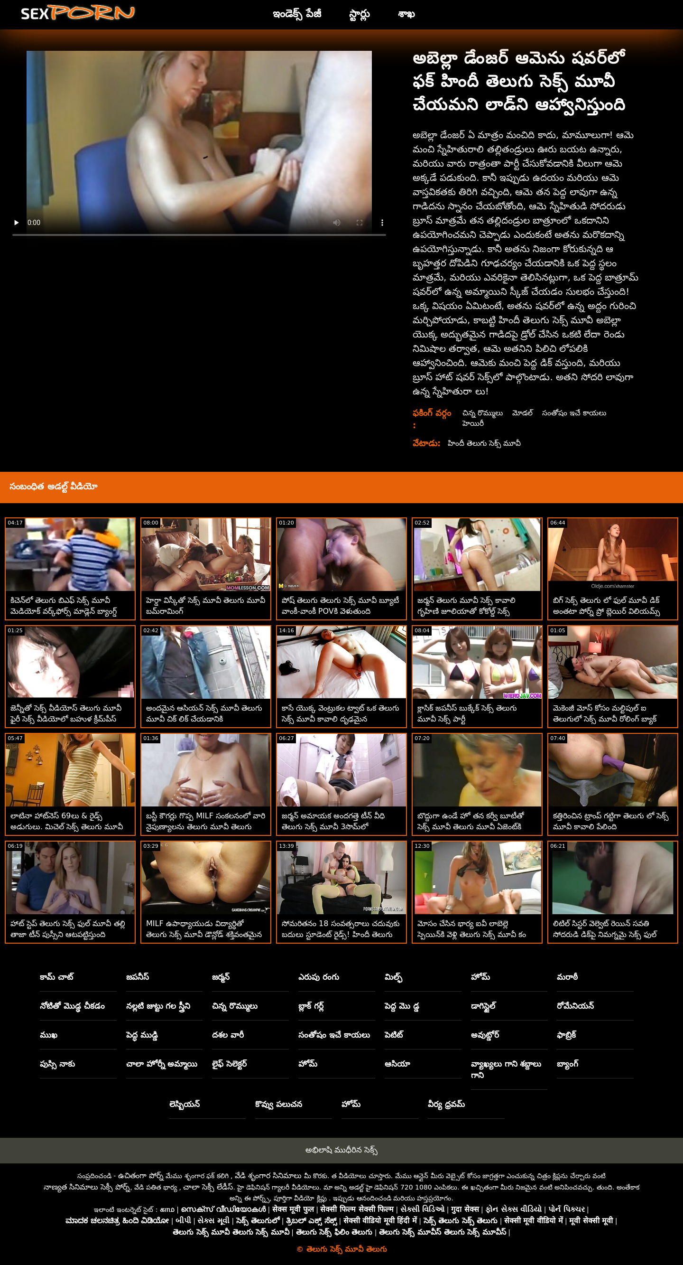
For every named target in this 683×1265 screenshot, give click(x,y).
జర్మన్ (221, 977)
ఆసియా (397, 1063)
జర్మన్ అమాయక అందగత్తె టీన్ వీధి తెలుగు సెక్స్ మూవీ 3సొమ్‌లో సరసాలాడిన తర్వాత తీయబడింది (333, 826)
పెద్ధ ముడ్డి (142, 1035)
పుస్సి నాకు (57, 1063)
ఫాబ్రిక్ (566, 1035)
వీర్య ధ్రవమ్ (446, 1104)
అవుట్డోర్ (485, 1035)
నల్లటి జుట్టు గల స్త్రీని (158, 1006)
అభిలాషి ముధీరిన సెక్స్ (341, 1149)
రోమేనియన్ (575, 1006)
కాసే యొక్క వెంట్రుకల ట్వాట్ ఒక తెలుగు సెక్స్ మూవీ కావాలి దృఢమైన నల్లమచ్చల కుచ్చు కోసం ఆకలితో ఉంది (340, 718)
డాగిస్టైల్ (483, 1006)
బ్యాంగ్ (567, 1063)
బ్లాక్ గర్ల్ (310, 1006)
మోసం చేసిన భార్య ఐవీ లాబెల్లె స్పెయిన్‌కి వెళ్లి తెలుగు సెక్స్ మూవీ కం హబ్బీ (471, 934)
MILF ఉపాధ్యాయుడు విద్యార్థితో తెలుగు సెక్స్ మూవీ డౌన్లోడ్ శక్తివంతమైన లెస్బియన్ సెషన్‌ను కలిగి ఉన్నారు (204, 934)
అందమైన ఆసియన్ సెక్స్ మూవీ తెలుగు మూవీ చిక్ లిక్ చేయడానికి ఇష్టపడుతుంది (204, 718)
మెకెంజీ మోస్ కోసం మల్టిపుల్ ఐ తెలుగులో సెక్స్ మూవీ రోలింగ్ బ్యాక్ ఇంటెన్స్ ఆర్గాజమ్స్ (604, 718)
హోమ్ (480, 977)
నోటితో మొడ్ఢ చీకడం (72, 1006)
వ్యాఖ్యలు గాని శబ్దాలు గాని (506, 1069)
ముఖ (48, 1035)
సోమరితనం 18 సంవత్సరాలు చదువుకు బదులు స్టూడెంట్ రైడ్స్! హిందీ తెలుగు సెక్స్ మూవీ (341, 934)
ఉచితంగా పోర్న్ (141, 1175)
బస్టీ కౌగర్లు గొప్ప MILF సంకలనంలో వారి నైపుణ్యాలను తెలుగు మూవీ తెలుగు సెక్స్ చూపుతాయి (205, 826)
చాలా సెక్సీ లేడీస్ (208, 1186)
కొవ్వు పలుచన (278, 1104)
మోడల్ (524, 412)
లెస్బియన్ (184, 1104)
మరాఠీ (567, 977)
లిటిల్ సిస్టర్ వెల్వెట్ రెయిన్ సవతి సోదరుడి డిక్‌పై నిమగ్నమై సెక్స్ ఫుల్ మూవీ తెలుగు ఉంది (604, 934)
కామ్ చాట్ (56, 977)
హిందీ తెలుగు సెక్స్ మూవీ (486, 443)
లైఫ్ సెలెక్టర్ (229, 1063)
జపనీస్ (137, 977)
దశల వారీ (228, 1035)
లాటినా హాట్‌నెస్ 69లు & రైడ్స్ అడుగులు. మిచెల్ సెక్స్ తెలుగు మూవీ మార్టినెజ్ (66, 826)
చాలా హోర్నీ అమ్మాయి (162, 1063)
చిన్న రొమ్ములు (482, 412)
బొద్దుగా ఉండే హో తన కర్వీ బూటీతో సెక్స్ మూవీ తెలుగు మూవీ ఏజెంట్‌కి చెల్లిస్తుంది (470, 826)
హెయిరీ (472, 423)
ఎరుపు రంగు (318, 977)
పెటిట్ (394, 1035)
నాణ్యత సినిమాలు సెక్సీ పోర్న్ (87, 1186)
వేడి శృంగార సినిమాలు (268, 1175)
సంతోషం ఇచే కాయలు (577, 412)
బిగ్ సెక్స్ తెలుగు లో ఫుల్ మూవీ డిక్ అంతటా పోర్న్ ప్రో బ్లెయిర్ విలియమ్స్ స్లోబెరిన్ (606, 611)
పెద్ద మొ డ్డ (402, 1006)
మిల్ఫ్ (393, 977)
